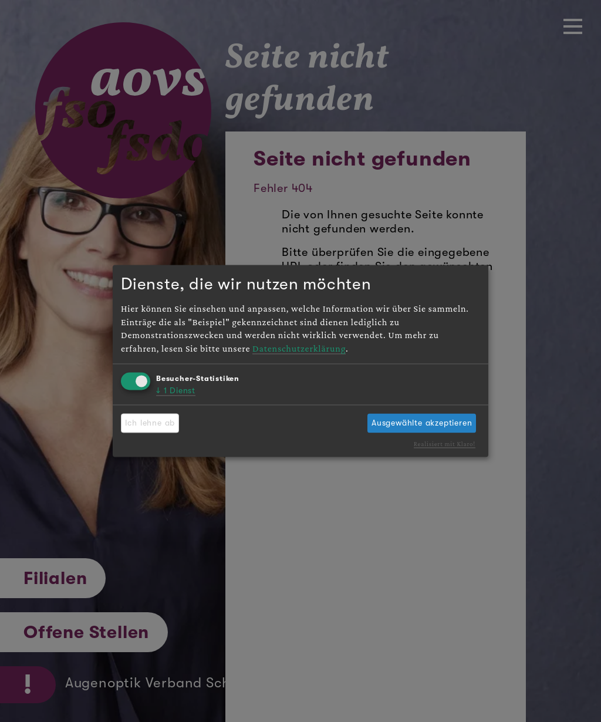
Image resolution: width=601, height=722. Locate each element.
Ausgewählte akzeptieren (422, 422)
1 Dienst (175, 391)
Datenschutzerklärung (299, 348)
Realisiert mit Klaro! (444, 443)
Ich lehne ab (150, 422)
